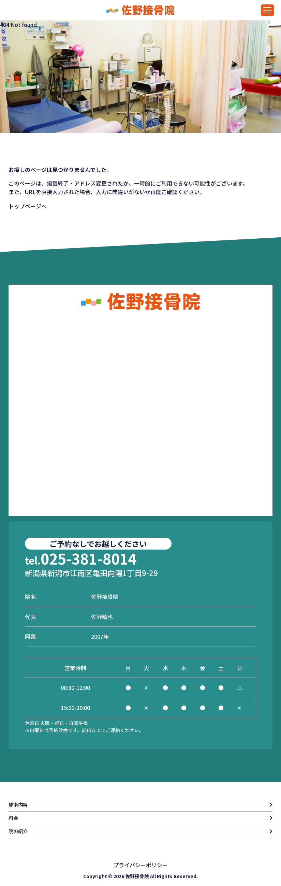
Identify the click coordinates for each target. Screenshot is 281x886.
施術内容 (19, 802)
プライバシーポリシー (140, 865)
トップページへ (28, 206)
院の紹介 (19, 831)
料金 (14, 816)
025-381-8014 (81, 555)
